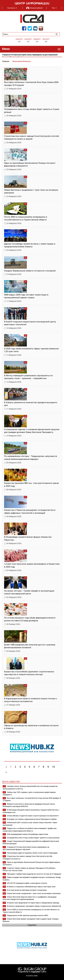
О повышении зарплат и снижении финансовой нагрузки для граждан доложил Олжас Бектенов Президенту (31, 430)
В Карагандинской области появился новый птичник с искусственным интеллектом (30, 700)
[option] (32, 55)
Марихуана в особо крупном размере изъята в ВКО (27, 915)
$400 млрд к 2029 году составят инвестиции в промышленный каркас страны (26, 296)
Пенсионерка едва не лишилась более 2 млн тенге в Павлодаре (32, 853)
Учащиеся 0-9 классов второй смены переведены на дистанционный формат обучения (26, 848)
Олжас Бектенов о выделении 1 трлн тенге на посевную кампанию (34, 893)
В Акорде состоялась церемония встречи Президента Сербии (32, 819)
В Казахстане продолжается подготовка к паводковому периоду (33, 902)
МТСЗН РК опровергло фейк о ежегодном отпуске (27, 883)
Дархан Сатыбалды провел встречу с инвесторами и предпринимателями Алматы (29, 245)
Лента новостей (11, 781)
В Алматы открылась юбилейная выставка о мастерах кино (31, 886)
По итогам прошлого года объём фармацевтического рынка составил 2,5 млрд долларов (29, 619)
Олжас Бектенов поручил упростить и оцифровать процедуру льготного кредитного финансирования (30, 898)
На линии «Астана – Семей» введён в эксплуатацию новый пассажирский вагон (29, 592)
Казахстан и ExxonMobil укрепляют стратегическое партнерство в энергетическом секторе (29, 673)
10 (53, 766)
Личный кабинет (34, 8)
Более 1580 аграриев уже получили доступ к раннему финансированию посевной (29, 646)
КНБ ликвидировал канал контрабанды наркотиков (27, 834)
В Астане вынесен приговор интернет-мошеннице (27, 890)
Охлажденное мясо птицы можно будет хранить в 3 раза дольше (33, 837)
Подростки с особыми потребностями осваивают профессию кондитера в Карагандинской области (30, 829)
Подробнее (32, 925)
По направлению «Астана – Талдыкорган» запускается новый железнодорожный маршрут (30, 457)
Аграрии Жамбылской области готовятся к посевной (30, 270)
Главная (5, 61)
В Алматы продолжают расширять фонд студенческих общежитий (34, 906)
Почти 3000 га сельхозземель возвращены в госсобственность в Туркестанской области (25, 218)
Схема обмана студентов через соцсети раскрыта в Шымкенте (33, 815)
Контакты (12, 8)
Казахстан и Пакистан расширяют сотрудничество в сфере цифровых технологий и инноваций (29, 511)
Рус (54, 8)
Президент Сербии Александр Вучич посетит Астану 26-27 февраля (34, 874)
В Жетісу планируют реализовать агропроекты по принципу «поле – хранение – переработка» (28, 377)
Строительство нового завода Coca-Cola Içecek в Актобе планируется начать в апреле (31, 137)
